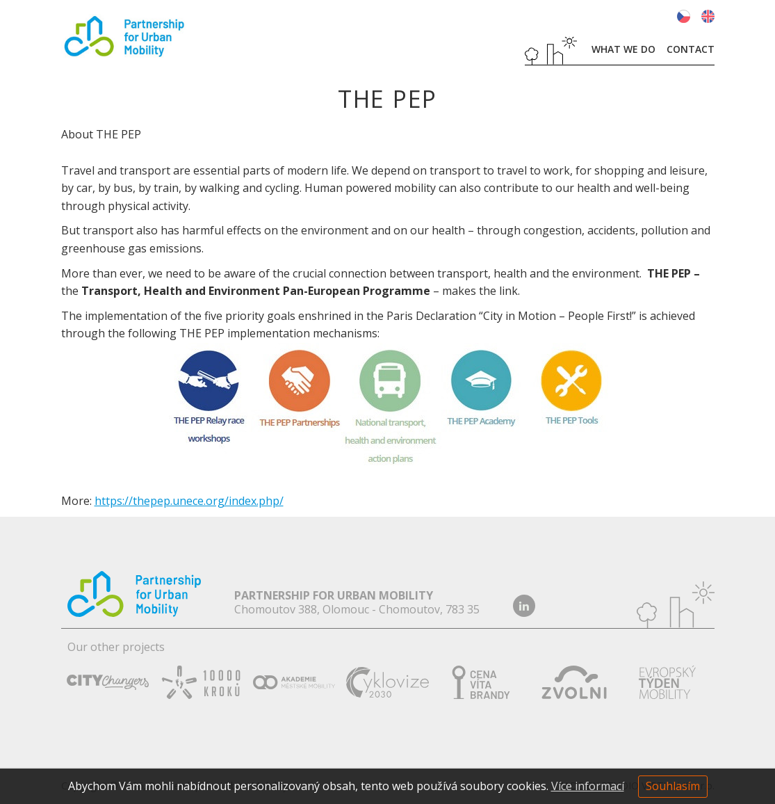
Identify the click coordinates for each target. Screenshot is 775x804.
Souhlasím (673, 786)
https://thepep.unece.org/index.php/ (189, 500)
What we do (623, 49)
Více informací (587, 786)
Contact (691, 49)
